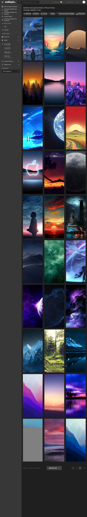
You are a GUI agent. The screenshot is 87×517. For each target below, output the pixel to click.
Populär (6, 30)
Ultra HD (5, 37)
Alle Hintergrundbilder (9, 6)
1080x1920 (7, 52)
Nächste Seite (54, 468)
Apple (5, 40)
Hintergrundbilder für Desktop (9, 13)
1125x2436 (7, 48)
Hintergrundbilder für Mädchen (9, 19)
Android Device (7, 61)
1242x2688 (13, 44)
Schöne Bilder (7, 16)
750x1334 (7, 56)
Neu (5, 26)
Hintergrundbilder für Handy (9, 10)
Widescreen (6, 64)
